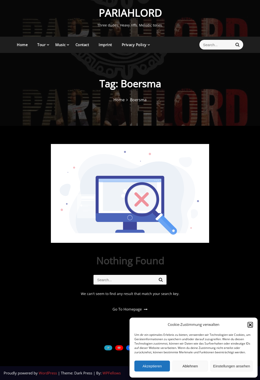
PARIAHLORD (130, 13)
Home (22, 44)
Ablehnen (190, 366)
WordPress (48, 373)
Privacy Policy (134, 44)
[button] (250, 324)
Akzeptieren (152, 366)
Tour (41, 44)
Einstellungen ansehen (231, 366)
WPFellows (111, 373)
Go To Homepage (130, 309)
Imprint (105, 44)
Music (60, 44)
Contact (82, 44)
